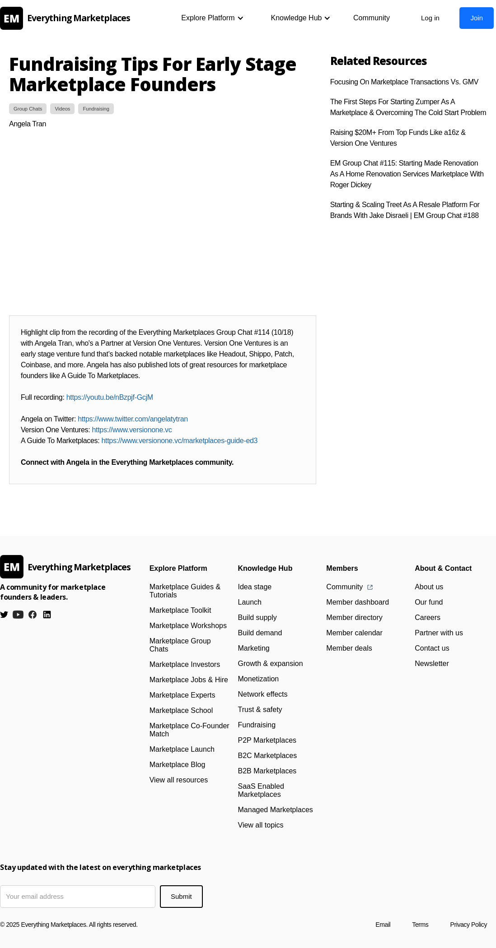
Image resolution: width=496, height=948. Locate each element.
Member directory (354, 617)
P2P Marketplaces (267, 740)
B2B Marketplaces (267, 771)
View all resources (179, 780)
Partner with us (439, 633)
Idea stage (255, 587)
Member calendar (354, 633)
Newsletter (432, 663)
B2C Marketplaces (267, 755)
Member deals (349, 648)
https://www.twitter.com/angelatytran (133, 419)
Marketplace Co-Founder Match (189, 730)
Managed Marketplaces (275, 810)
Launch (250, 602)
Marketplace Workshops (188, 625)
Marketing (254, 648)
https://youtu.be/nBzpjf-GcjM (109, 397)
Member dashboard (357, 602)
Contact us (432, 648)
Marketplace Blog (178, 764)
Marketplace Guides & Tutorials (185, 591)
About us (429, 587)
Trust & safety (260, 709)
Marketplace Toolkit (180, 610)
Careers (427, 617)
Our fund (429, 602)
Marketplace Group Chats (180, 645)
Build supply (257, 617)
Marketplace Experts (182, 695)
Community (371, 18)
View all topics (261, 825)
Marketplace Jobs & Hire (189, 680)
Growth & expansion (270, 663)
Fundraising (257, 725)
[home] (68, 18)
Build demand (260, 633)
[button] (212, 18)
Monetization (258, 679)
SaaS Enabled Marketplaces (261, 790)
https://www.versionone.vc (132, 430)
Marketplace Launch (182, 749)
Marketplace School (181, 710)
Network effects (263, 694)
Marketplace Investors (185, 664)
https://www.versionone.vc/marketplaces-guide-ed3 (179, 440)
